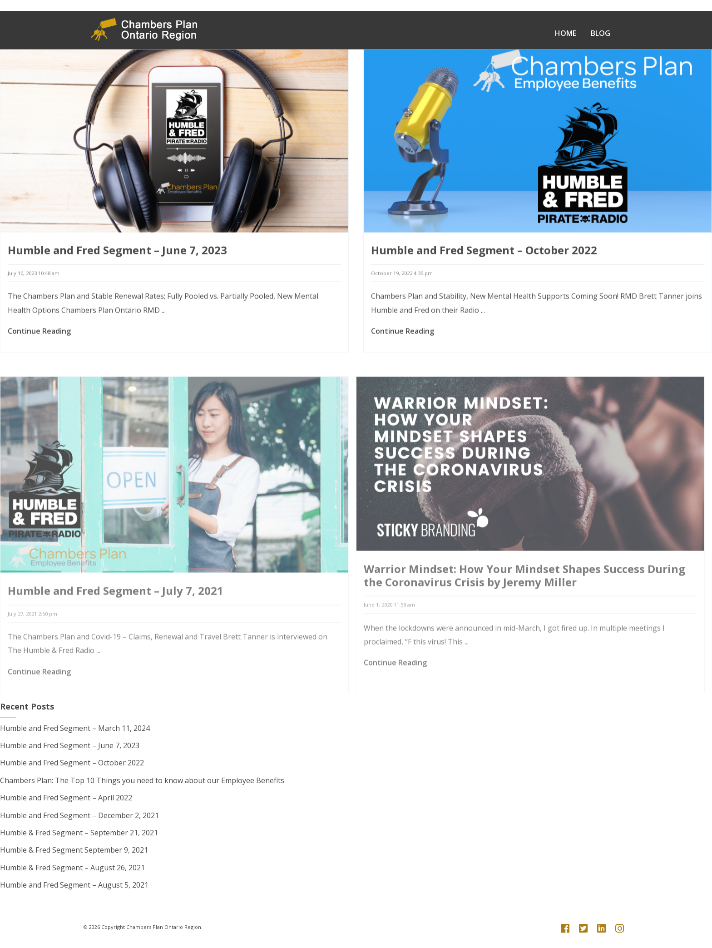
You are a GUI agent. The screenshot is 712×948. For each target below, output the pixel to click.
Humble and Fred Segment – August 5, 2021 (74, 885)
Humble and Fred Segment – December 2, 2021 (79, 815)
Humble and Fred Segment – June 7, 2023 (117, 255)
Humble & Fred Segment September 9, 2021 (74, 850)
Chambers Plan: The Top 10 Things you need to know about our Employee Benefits (142, 780)
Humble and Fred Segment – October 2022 (484, 255)
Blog (600, 33)
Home (565, 33)
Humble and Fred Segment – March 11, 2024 (75, 728)
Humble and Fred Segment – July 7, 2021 (115, 613)
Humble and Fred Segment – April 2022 (66, 798)
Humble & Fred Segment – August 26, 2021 (72, 868)
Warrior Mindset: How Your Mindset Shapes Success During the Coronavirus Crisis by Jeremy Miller (524, 599)
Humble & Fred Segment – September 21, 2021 (79, 833)
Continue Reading (39, 337)
